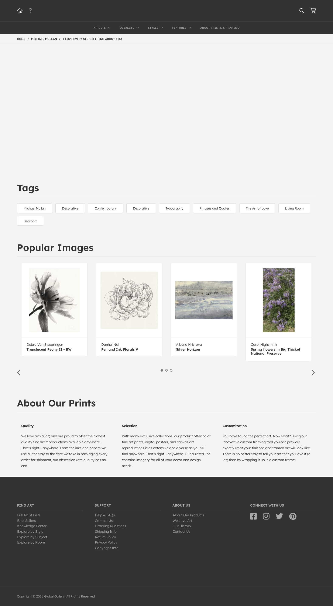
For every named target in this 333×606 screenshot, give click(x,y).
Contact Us (104, 520)
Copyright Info (107, 548)
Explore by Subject (32, 537)
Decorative (70, 208)
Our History (182, 526)
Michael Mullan (35, 208)
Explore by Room (31, 542)
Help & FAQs (105, 515)
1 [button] (162, 370)
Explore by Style (30, 531)
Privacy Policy (106, 542)
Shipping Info (106, 531)
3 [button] (171, 370)
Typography (174, 208)
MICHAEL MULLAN (44, 39)
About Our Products (188, 515)
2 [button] (166, 370)
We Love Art (182, 520)
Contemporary (106, 208)
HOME (21, 39)
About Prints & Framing (220, 27)
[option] (54, 310)
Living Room (294, 208)
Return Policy (105, 537)
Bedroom (30, 221)
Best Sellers (26, 520)
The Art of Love (257, 208)
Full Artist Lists (29, 515)
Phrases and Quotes (215, 208)
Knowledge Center (32, 526)
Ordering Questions (110, 526)
